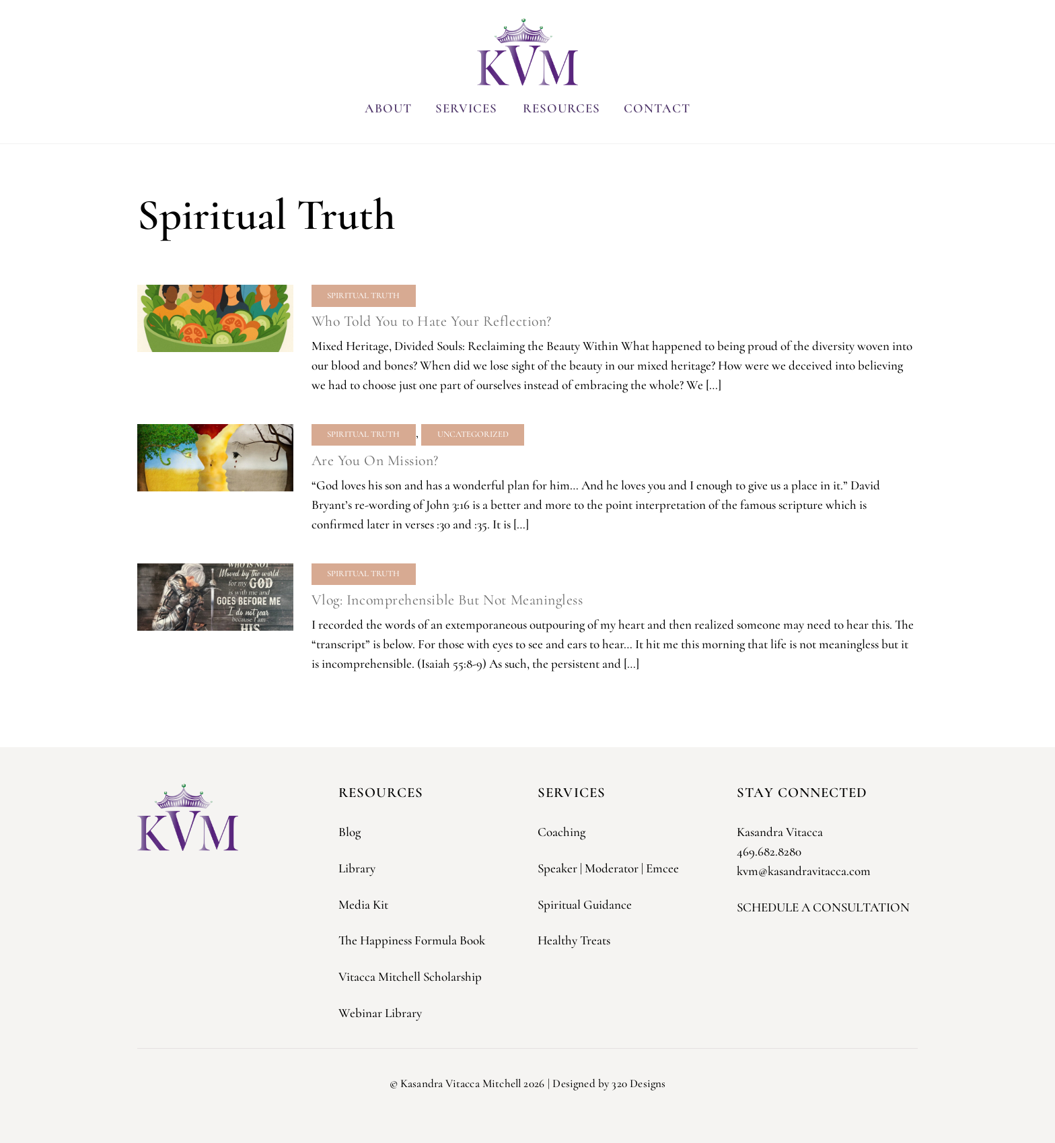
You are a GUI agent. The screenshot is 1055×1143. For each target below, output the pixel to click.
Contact (657, 108)
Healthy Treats (574, 940)
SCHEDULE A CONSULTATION (823, 907)
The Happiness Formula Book (411, 940)
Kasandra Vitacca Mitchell (460, 1083)
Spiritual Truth (363, 295)
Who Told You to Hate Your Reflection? (432, 321)
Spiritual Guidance (585, 904)
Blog (349, 831)
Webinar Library (380, 1012)
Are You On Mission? (375, 460)
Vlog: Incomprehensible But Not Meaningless (447, 599)
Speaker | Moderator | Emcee (608, 868)
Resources (561, 108)
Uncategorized (473, 434)
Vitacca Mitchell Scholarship (410, 976)
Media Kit (363, 904)
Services (466, 108)
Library (356, 868)
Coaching (561, 831)
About (388, 108)
